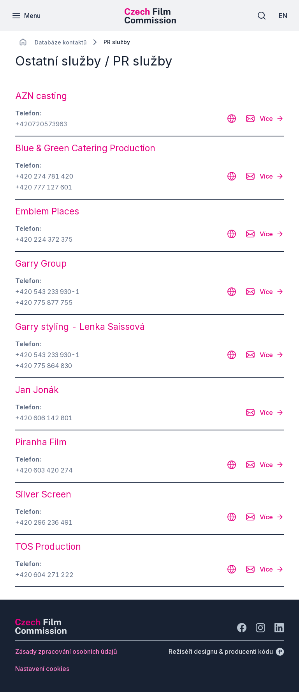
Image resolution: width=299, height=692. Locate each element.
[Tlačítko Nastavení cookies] (42, 668)
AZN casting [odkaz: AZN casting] (41, 95)
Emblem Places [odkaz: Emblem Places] (47, 211)
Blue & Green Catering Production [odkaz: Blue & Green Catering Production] (85, 148)
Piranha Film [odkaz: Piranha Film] (41, 442)
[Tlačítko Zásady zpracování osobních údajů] (66, 651)
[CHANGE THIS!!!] (23, 42)
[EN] (283, 15)
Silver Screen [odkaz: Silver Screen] (43, 494)
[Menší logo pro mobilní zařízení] (150, 21)
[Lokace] (60, 42)
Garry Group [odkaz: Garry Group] (41, 263)
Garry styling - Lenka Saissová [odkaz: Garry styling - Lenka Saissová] (80, 326)
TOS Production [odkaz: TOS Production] (48, 546)
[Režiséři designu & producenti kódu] (226, 651)
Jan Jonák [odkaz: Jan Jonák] (37, 389)
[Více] (272, 118)
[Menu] (26, 15)
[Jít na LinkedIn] (279, 627)
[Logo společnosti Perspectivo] (41, 631)
